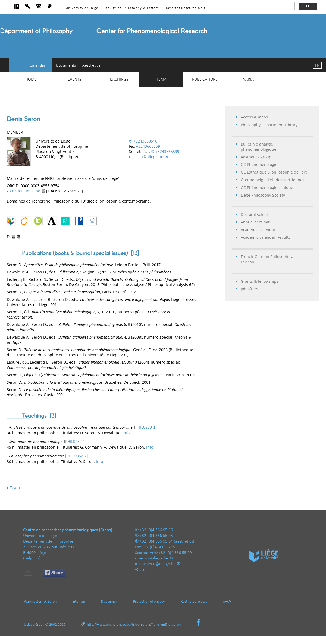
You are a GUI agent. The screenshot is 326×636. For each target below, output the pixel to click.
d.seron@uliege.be (146, 156)
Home (31, 79)
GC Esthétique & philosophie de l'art (274, 172)
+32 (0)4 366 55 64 (156, 541)
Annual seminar (255, 222)
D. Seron (50, 602)
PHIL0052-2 (77, 456)
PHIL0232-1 (75, 442)
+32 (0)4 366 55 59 (158, 547)
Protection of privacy (149, 602)
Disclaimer (109, 602)
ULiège (29, 625)
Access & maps (254, 116)
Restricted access (194, 602)
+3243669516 (145, 141)
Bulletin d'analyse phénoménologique (258, 146)
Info (126, 432)
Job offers (249, 288)
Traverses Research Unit (184, 8)
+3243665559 (148, 146)
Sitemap (79, 602)
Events (74, 79)
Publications (205, 79)
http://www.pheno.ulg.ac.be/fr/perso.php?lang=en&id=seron (134, 625)
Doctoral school (255, 214)
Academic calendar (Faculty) (266, 237)
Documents (66, 65)
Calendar (38, 65)
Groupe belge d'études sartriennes (272, 179)
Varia (248, 79)
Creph (39, 625)
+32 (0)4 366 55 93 (156, 536)
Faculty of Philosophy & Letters (131, 8)
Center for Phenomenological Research (151, 30)
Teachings (118, 79)
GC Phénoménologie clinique (267, 187)
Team (161, 79)
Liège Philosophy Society (263, 195)
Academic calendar (258, 229)
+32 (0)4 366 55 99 (175, 553)
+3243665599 (167, 151)
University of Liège (82, 8)
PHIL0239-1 (145, 427)
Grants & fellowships (259, 281)
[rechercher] (273, 6)
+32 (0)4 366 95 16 (156, 530)
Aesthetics (91, 65)
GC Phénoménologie (259, 164)
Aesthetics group (256, 156)
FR (317, 65)
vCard (140, 570)
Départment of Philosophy (36, 30)
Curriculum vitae (25, 190)
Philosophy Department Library (269, 124)
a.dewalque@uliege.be (155, 564)
